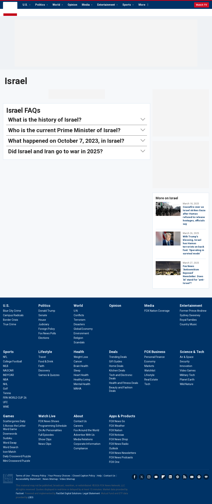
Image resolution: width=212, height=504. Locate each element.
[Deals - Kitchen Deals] (117, 370)
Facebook (134, 477)
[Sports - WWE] (6, 406)
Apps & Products (122, 416)
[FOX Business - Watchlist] (149, 370)
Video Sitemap (67, 479)
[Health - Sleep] (77, 370)
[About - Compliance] (81, 448)
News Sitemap (50, 479)
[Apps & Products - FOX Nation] (115, 430)
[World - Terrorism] (79, 319)
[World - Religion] (78, 337)
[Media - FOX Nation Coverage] (157, 310)
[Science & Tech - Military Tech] (187, 375)
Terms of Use (23, 475)
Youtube (156, 477)
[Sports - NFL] (5, 356)
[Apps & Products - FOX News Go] (117, 421)
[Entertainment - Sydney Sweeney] (190, 315)
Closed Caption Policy (83, 475)
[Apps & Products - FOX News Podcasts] (121, 457)
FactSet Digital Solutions (69, 493)
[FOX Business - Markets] (149, 365)
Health (79, 352)
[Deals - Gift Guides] (115, 361)
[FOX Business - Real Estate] (151, 379)
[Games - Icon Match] (9, 451)
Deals (113, 352)
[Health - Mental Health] (82, 384)
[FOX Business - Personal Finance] (154, 356)
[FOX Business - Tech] (147, 384)
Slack (177, 477)
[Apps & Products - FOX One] (114, 461)
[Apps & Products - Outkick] (113, 448)
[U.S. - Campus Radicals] (13, 315)
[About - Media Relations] (83, 439)
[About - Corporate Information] (87, 443)
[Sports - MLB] (5, 365)
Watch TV (201, 4)
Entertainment (106, 4)
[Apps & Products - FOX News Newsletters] (122, 452)
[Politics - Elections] (43, 337)
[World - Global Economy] (83, 328)
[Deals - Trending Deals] (118, 356)
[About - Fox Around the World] (86, 430)
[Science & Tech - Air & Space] (187, 356)
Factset (20, 493)
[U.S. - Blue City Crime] (12, 310)
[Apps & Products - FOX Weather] (117, 425)
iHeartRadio (206, 477)
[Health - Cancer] (78, 361)
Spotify (199, 477)
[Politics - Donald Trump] (46, 310)
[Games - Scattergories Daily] (14, 421)
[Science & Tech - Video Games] (188, 370)
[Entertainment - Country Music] (188, 324)
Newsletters (192, 477)
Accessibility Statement (28, 479)
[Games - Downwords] (10, 433)
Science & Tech (192, 352)
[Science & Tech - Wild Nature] (186, 384)
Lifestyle (45, 352)
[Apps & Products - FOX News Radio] (119, 443)
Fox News (10, 9)
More (142, 4)
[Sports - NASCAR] (8, 370)
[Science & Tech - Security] (185, 361)
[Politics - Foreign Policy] (46, 328)
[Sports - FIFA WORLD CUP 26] (15, 397)
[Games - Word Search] (10, 447)
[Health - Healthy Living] (82, 379)
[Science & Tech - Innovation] (186, 365)
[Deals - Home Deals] (116, 365)
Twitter (142, 477)
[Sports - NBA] (5, 379)
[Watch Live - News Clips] (44, 443)
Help (99, 475)
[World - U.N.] (76, 310)
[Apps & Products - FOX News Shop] (118, 439)
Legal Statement (91, 493)
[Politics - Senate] (42, 315)
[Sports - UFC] (5, 402)
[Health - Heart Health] (81, 375)
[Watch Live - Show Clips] (44, 439)
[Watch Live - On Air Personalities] (50, 430)
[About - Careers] (78, 425)
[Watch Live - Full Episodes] (46, 434)
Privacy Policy (39, 475)
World (57, 4)
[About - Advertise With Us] (84, 434)
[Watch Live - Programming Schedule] (52, 425)
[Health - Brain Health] (81, 365)
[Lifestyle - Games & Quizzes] (49, 375)
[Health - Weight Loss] (81, 356)
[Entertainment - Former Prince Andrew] (193, 310)
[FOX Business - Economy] (149, 361)
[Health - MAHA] (77, 388)
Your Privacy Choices (59, 475)
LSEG (30, 497)
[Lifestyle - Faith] (41, 365)
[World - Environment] (81, 333)
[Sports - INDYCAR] (8, 375)
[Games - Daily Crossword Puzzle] (17, 456)
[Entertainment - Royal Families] (188, 319)
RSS (185, 477)
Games (8, 416)
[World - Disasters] (79, 324)
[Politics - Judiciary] (43, 324)
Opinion (72, 4)
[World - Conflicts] (79, 315)
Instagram (149, 477)
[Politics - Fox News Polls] (47, 333)
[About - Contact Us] (80, 421)
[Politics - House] (42, 319)
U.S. (25, 4)
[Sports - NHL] (5, 384)
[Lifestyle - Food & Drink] (45, 361)
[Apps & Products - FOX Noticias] (116, 434)
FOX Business (154, 352)
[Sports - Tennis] (7, 393)
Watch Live (46, 416)
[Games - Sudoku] (7, 438)
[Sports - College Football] (12, 361)
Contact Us (109, 475)
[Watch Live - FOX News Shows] (48, 421)
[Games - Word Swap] (10, 442)
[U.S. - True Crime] (9, 324)
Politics (40, 4)
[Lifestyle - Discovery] (44, 370)
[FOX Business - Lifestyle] (149, 375)
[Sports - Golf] (5, 388)
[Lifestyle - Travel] (42, 356)
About (78, 416)
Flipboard (163, 477)
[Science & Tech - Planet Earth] (187, 379)
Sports (127, 4)
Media (86, 4)
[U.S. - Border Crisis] (10, 319)
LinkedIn (170, 477)
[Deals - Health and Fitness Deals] (123, 382)
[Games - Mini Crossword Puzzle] (16, 460)
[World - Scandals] (79, 342)
